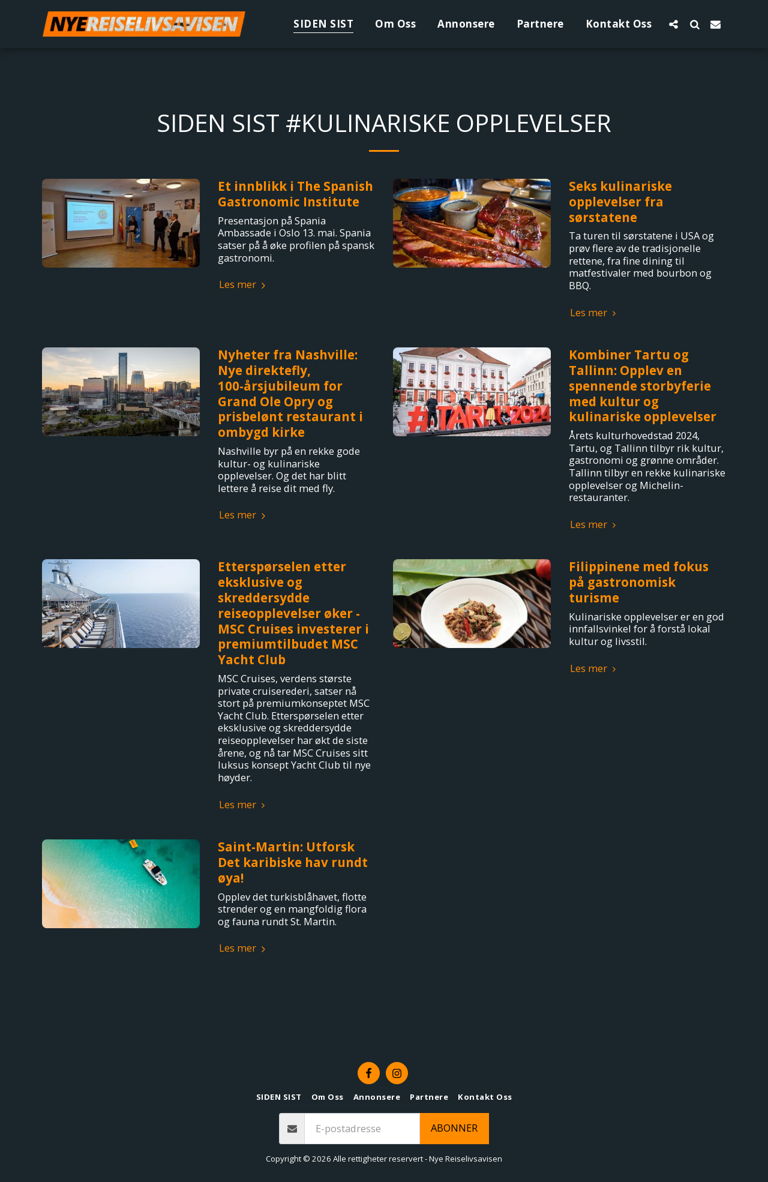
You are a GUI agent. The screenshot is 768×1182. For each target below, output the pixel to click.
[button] (673, 24)
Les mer (244, 284)
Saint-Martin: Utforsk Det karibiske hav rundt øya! (293, 862)
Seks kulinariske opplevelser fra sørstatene (620, 202)
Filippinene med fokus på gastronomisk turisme (639, 582)
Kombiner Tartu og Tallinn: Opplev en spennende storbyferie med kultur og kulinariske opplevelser (642, 385)
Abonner (454, 1128)
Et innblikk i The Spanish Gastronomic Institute (295, 194)
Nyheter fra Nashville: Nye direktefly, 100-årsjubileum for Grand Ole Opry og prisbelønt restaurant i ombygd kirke (290, 393)
